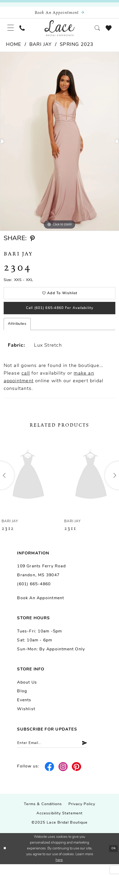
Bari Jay (40, 49)
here (59, 871)
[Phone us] (25, 31)
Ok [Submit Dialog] (112, 859)
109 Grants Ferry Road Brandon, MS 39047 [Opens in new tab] (41, 580)
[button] (12, 31)
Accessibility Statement (59, 824)
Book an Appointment (40, 607)
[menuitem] (12, 31)
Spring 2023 (76, 49)
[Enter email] (58, 752)
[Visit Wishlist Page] (107, 31)
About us (27, 691)
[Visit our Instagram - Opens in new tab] (63, 777)
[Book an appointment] (59, 14)
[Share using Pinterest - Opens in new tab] (32, 243)
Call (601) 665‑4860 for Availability (59, 316)
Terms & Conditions (43, 815)
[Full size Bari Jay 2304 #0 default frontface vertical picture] (59, 145)
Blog (22, 700)
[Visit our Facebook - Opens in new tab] (50, 777)
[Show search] (94, 31)
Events (24, 709)
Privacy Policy (81, 815)
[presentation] (28, 484)
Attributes (17, 333)
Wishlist (26, 718)
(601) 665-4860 (34, 593)
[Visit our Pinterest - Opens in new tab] (77, 777)
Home (13, 49)
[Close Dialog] (5, 860)
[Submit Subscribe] (94, 752)
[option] (59, 145)
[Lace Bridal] (60, 31)
